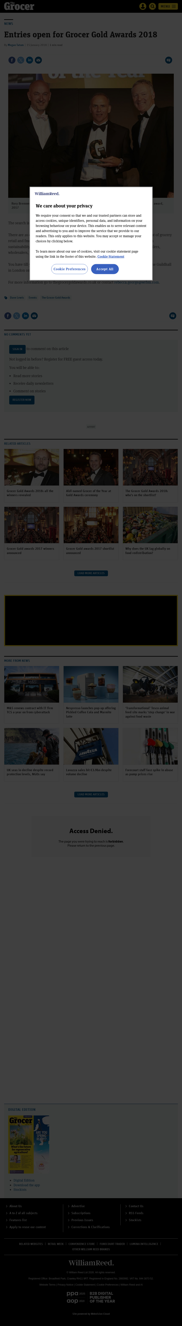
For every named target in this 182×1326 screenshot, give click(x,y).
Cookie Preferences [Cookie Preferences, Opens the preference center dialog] (69, 269)
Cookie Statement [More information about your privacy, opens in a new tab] (110, 256)
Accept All (104, 269)
